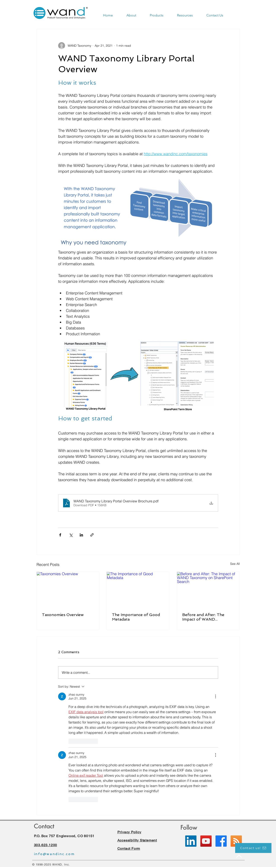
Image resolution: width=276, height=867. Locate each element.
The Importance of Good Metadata (136, 616)
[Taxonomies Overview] (68, 589)
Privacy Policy (129, 832)
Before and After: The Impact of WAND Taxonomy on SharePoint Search (206, 616)
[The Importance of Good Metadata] (138, 589)
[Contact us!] (253, 848)
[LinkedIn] (190, 841)
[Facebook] (221, 841)
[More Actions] (215, 696)
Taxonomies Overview (63, 614)
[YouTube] (206, 841)
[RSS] (236, 841)
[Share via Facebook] (60, 535)
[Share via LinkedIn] (81, 535)
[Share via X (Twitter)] (71, 535)
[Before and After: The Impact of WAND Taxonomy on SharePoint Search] (208, 589)
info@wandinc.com (54, 854)
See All (235, 564)
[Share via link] (92, 535)
